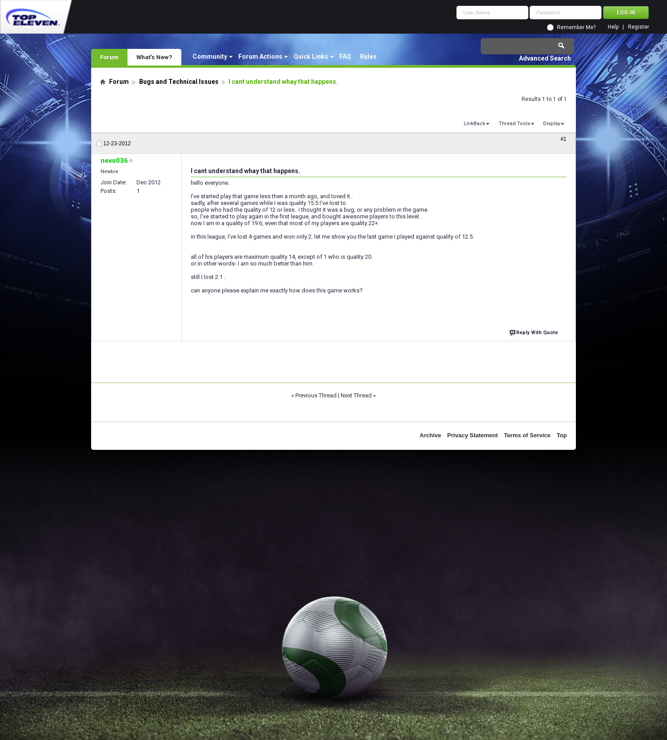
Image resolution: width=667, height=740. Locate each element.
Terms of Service (527, 435)
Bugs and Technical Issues (179, 81)
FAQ (345, 56)
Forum (109, 57)
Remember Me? (576, 27)
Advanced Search (545, 58)
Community (210, 56)
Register (638, 27)
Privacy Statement (472, 435)
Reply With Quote (534, 331)
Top (562, 435)
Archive (430, 435)
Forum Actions (260, 56)
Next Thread (356, 395)
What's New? (154, 57)
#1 (563, 139)
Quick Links (311, 56)
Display (551, 123)
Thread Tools (514, 123)
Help (613, 27)
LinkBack (474, 123)
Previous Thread (316, 395)
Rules (368, 56)
